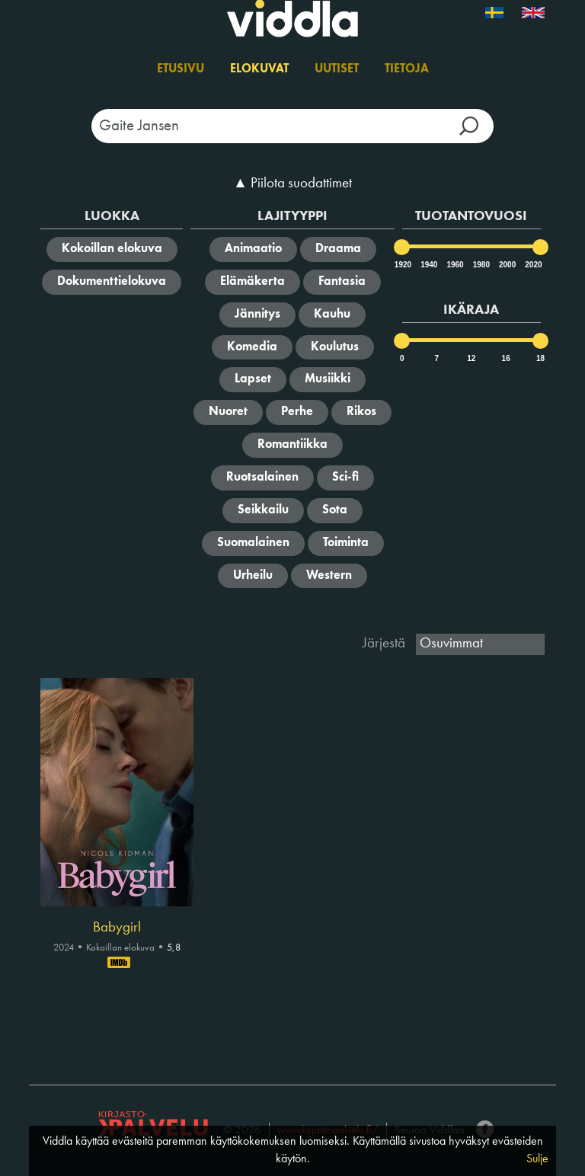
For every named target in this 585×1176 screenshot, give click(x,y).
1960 (454, 264)
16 (506, 358)
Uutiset (337, 69)
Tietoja (407, 69)
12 (471, 358)
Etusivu (180, 69)
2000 (506, 264)
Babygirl (117, 927)
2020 (532, 264)
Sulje (537, 1159)
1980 (480, 264)
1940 (428, 264)
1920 (402, 264)
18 (540, 358)
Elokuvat (259, 69)
